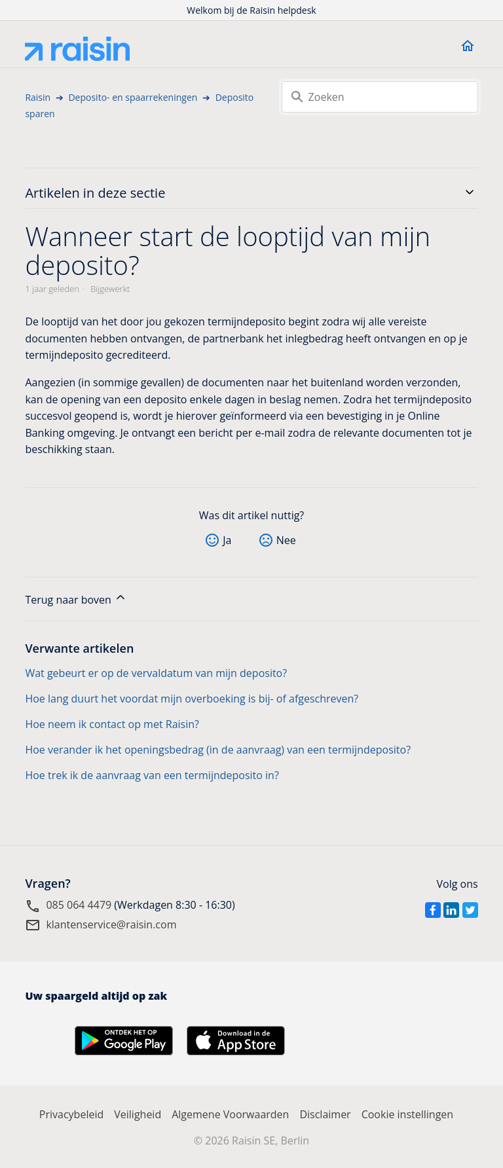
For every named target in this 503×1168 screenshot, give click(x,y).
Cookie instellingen (408, 1114)
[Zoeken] (380, 97)
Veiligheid (137, 1114)
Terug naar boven (76, 599)
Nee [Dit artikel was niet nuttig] (286, 540)
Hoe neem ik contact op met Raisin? (112, 724)
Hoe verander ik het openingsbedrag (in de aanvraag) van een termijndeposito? (218, 749)
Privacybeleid (71, 1114)
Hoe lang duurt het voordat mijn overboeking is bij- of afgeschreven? (191, 698)
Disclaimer (324, 1114)
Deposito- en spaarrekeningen (132, 97)
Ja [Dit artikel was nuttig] (227, 540)
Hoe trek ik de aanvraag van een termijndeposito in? (151, 775)
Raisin (37, 97)
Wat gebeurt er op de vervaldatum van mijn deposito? (156, 673)
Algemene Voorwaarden (230, 1114)
